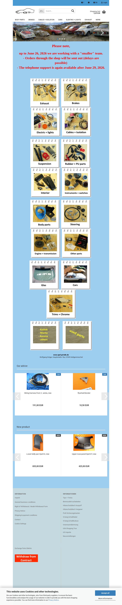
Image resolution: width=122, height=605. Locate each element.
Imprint (17, 498)
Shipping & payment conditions (26, 515)
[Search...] (41, 11)
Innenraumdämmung (70, 525)
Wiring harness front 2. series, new (37, 393)
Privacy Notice (53, 600)
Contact (17, 520)
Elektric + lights (73, 20)
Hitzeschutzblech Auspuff (72, 505)
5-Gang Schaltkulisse (70, 521)
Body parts (20, 20)
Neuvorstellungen (69, 536)
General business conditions (25, 502)
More (98, 20)
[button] (95, 3)
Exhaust (88, 20)
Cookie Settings (20, 524)
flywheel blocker (84, 393)
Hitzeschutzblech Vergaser (72, 509)
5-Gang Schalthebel (70, 517)
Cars (60, 20)
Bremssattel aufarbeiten (72, 502)
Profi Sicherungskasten (71, 513)
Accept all (105, 593)
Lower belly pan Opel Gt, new (37, 454)
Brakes (32, 20)
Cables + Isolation (46, 20)
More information (105, 598)
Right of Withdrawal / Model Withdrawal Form (31, 506)
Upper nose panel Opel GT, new (84, 454)
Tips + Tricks (67, 498)
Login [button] (104, 2)
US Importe (67, 532)
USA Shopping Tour (70, 528)
